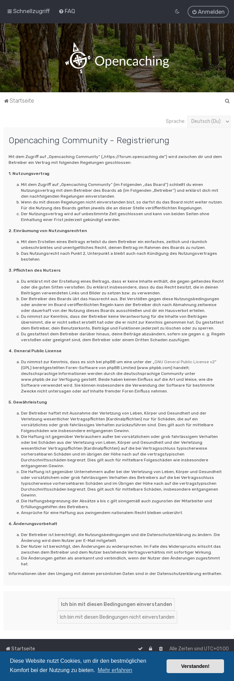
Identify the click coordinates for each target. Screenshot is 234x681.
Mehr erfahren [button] (115, 670)
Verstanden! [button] (195, 666)
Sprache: (175, 121)
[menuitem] (67, 11)
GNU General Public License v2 (185, 361)
